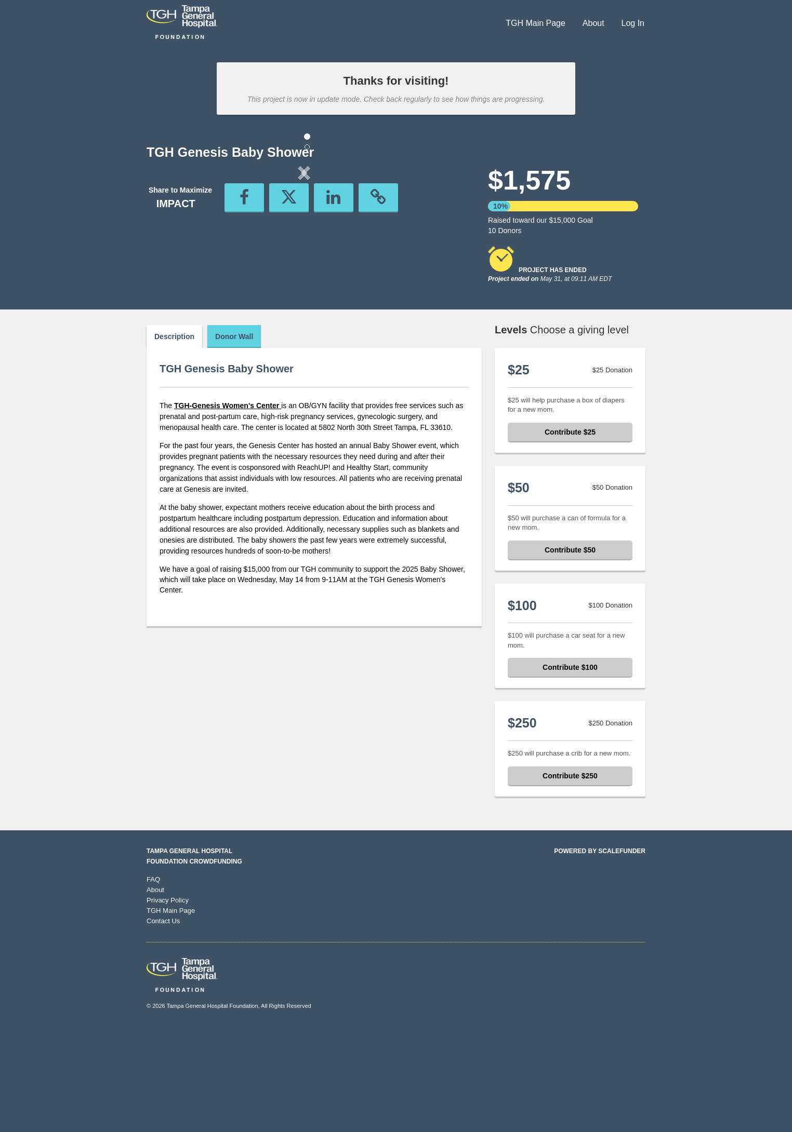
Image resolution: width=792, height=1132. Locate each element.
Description (174, 438)
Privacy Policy (168, 1001)
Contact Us (163, 1022)
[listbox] (304, 259)
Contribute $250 (570, 877)
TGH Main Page (535, 23)
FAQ (153, 981)
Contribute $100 (570, 768)
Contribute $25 (570, 533)
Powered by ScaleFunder (599, 952)
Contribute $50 (570, 651)
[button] (170, 258)
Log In (633, 23)
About (593, 23)
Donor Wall (234, 438)
